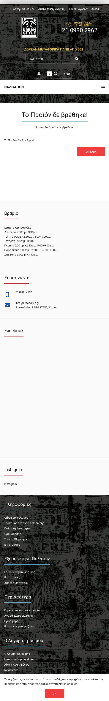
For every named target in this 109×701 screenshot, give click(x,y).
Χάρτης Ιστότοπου (16, 582)
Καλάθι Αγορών (78, 9)
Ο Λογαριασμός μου (22, 9)
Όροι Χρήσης (12, 533)
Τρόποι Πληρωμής (16, 539)
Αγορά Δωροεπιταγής (18, 615)
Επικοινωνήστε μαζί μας (19, 572)
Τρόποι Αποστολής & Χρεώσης (24, 523)
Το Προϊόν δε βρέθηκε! (59, 127)
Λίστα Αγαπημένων (16, 664)
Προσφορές (12, 621)
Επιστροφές (12, 544)
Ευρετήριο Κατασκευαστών (22, 610)
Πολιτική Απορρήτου (18, 528)
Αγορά (95, 9)
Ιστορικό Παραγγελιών (19, 659)
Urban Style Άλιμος (16, 517)
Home (39, 127)
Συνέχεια (90, 151)
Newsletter (11, 670)
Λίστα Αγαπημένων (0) (51, 9)
